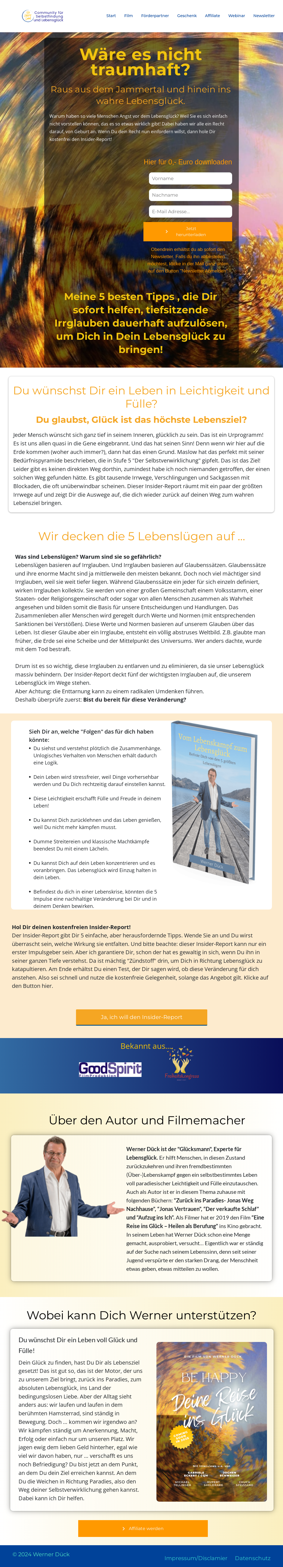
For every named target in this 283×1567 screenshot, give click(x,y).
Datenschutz (253, 1558)
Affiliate (212, 15)
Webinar (236, 15)
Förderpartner (155, 15)
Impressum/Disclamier (195, 1558)
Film (128, 15)
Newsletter (264, 15)
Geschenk (187, 15)
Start (111, 15)
